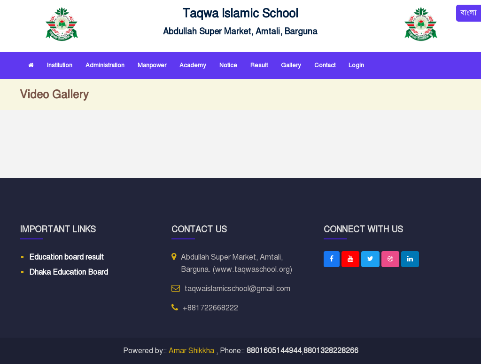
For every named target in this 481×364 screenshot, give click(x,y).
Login (356, 65)
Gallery (291, 65)
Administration (104, 65)
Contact (324, 65)
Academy (192, 65)
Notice (228, 65)
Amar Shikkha (192, 351)
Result (259, 65)
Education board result (66, 257)
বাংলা (468, 13)
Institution (59, 65)
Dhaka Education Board (68, 272)
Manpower (152, 65)
